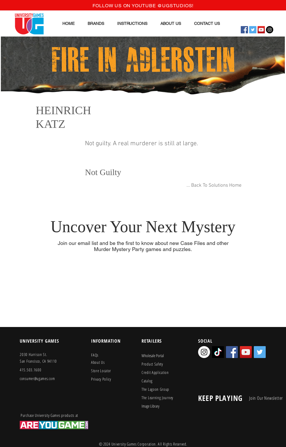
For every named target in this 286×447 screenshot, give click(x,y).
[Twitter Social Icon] (252, 29)
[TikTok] (218, 352)
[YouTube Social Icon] (261, 29)
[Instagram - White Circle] (204, 352)
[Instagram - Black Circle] (269, 29)
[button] (96, 23)
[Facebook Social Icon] (244, 29)
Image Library (150, 406)
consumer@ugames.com (37, 378)
